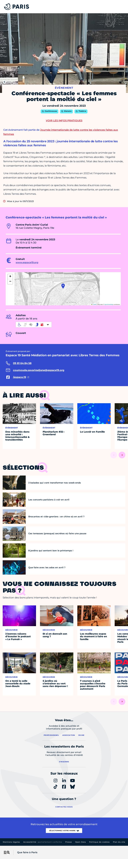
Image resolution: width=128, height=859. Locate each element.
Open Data (80, 842)
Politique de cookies (99, 842)
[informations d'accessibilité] (34, 324)
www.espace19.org (27, 262)
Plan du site (119, 842)
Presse (68, 842)
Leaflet (93, 304)
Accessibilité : (42, 842)
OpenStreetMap (108, 304)
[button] (63, 286)
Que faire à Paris (27, 852)
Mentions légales (11, 842)
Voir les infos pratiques (64, 120)
